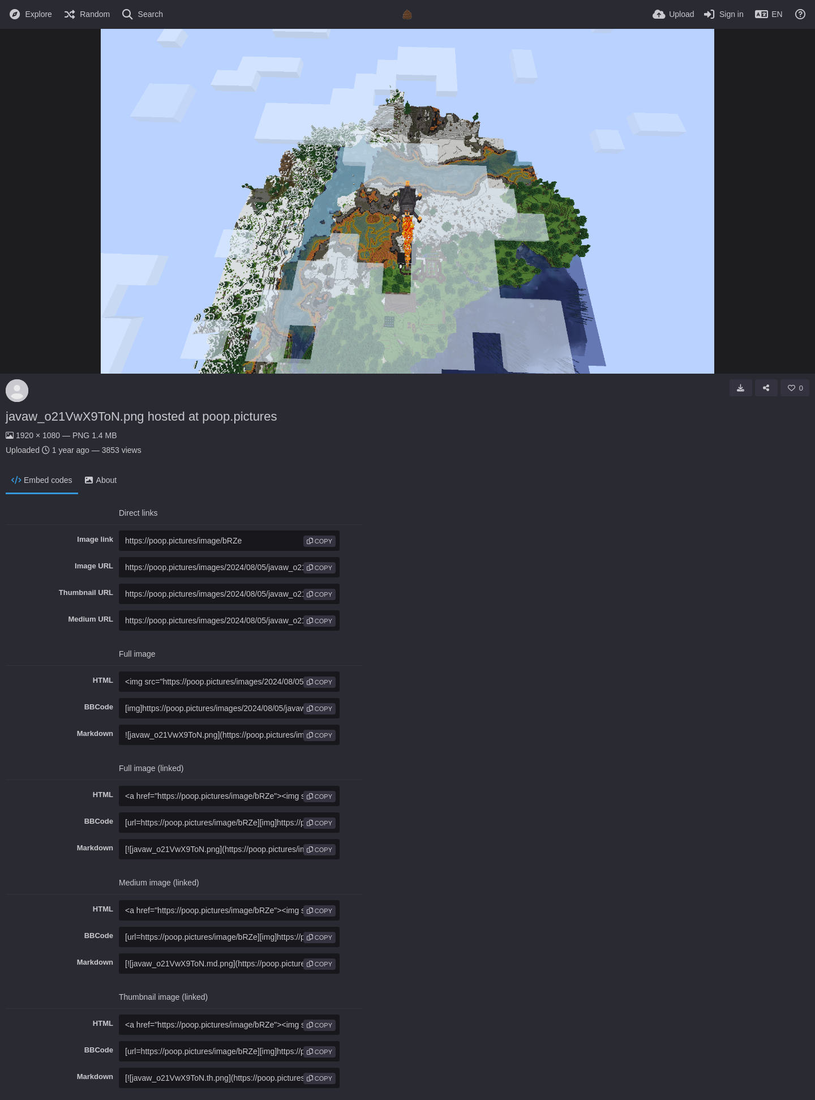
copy (319, 541)
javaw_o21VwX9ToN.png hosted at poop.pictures (141, 416)
